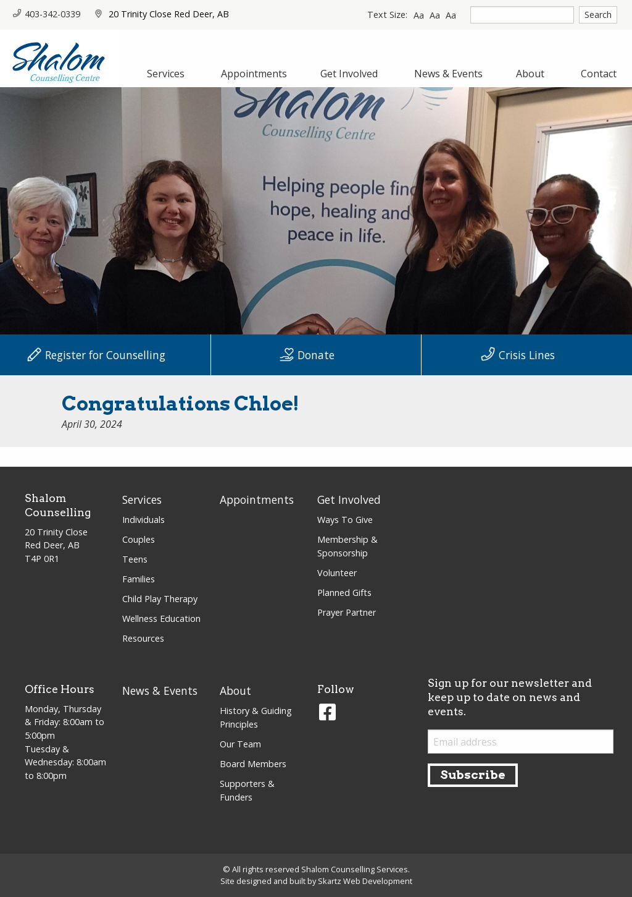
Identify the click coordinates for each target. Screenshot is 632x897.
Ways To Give (345, 519)
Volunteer (337, 573)
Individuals (143, 519)
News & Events (160, 690)
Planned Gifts (344, 592)
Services (142, 499)
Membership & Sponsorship (347, 546)
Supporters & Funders (247, 790)
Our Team (240, 744)
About (235, 690)
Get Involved (349, 499)
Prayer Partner (346, 612)
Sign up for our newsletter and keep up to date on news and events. (510, 697)
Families (138, 579)
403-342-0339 (46, 14)
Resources (143, 638)
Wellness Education (161, 618)
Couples (138, 539)
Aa (419, 15)
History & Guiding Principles (256, 717)
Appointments (257, 499)
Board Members (253, 764)
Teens (135, 559)
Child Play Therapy (160, 599)
